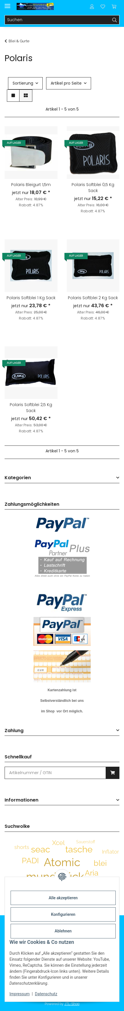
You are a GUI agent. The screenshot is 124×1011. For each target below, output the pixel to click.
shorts (21, 847)
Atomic (62, 862)
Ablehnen (63, 931)
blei (100, 863)
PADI (30, 860)
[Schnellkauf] (55, 773)
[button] (91, 6)
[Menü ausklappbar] (7, 3)
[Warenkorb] (114, 6)
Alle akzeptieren (63, 898)
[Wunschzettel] (102, 6)
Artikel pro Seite (66, 83)
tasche (78, 849)
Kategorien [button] (18, 478)
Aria (92, 872)
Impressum (19, 994)
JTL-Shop (71, 1004)
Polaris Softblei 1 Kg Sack (31, 298)
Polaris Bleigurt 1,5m (31, 184)
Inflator (110, 852)
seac (40, 849)
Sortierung (23, 83)
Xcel (58, 842)
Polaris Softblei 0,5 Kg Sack (93, 187)
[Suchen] (57, 20)
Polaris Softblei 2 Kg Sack (93, 298)
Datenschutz (46, 994)
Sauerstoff (85, 842)
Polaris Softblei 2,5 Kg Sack (31, 407)
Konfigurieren (63, 914)
